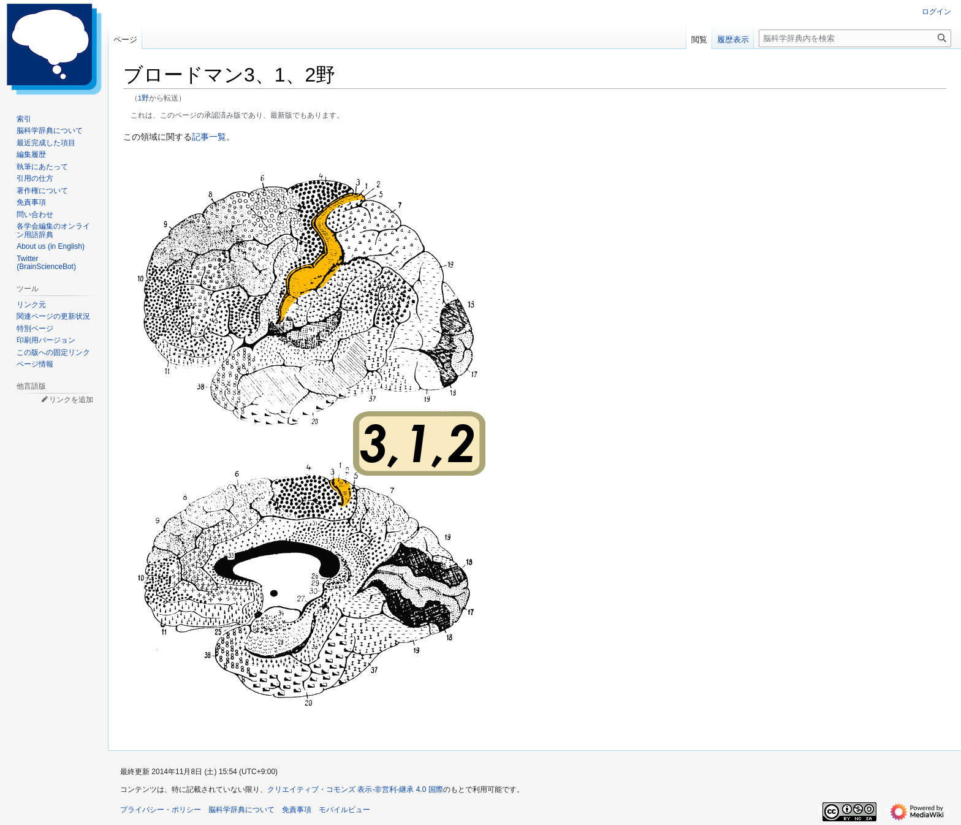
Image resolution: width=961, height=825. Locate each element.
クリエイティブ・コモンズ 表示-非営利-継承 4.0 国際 (355, 789)
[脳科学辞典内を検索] (855, 38)
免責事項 (296, 809)
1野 (144, 98)
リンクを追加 (71, 399)
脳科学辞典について (241, 809)
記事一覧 (209, 137)
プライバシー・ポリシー (160, 809)
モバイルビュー (344, 809)
